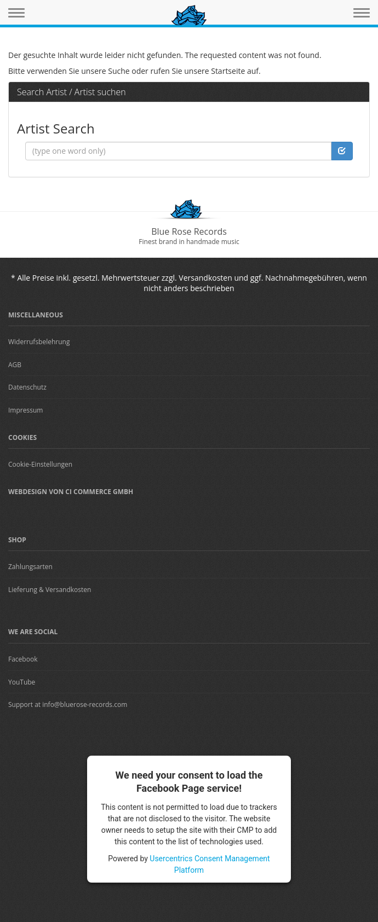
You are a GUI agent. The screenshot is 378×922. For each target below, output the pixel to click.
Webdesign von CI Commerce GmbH (70, 491)
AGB (14, 364)
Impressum (25, 410)
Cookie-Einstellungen (40, 464)
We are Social (33, 631)
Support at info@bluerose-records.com (67, 704)
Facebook (22, 659)
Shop (17, 539)
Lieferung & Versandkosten (49, 589)
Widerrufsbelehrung (39, 341)
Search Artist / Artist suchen (71, 92)
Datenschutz (27, 387)
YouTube (21, 682)
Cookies (22, 437)
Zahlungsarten (30, 566)
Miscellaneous (35, 315)
